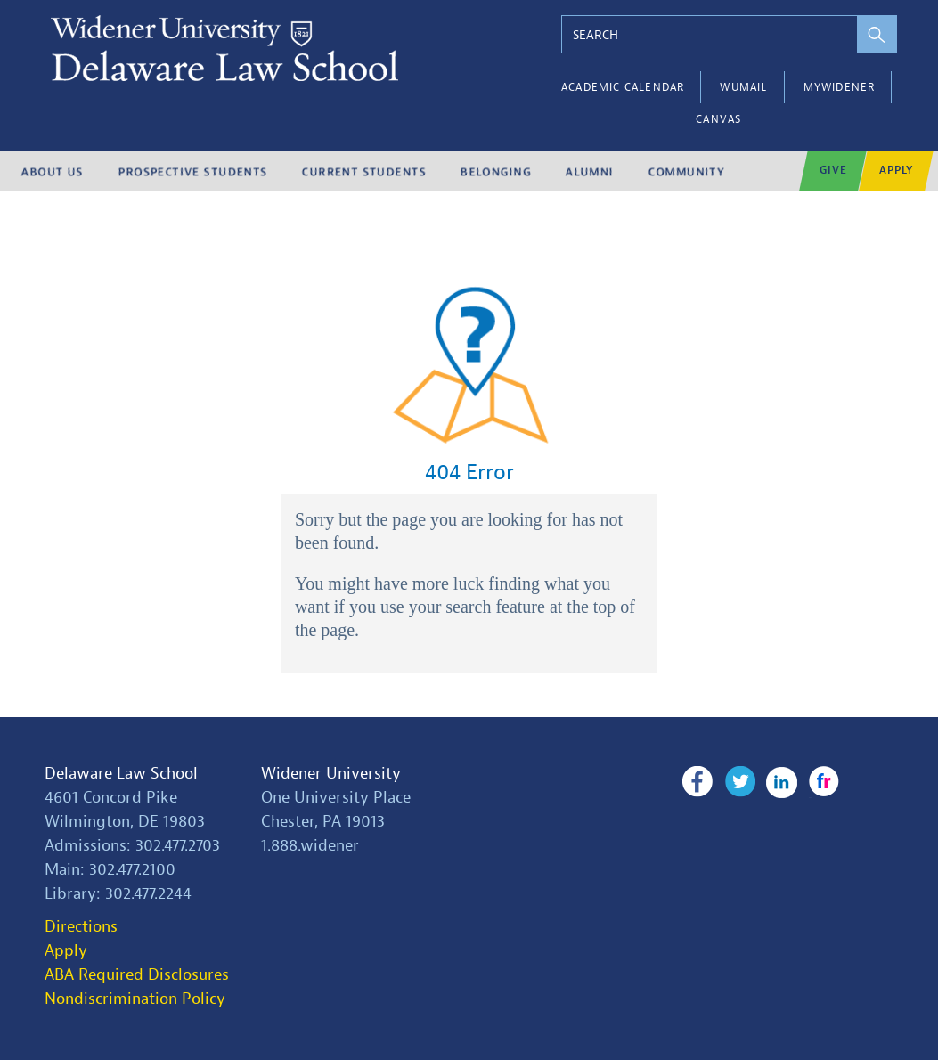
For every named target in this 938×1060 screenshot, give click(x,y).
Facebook (697, 782)
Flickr (821, 782)
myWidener (839, 87)
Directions (81, 927)
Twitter (738, 782)
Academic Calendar (622, 87)
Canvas (718, 119)
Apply (66, 951)
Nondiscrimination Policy (135, 999)
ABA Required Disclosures (137, 975)
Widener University (331, 773)
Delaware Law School (121, 773)
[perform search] (873, 34)
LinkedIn (780, 782)
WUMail (743, 87)
